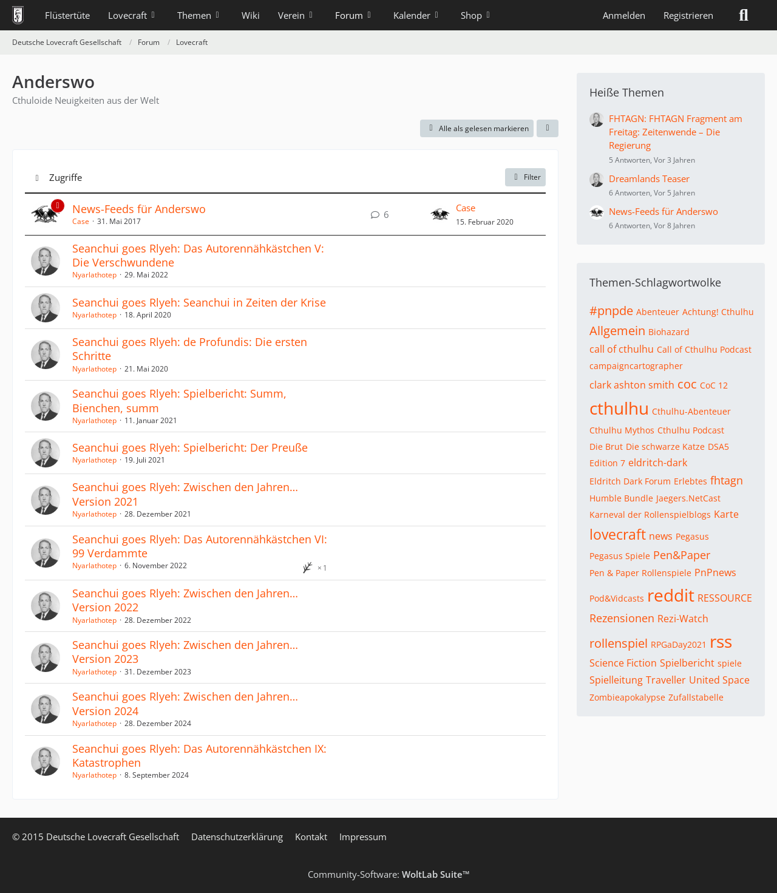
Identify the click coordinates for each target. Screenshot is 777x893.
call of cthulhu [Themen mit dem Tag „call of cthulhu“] (621, 349)
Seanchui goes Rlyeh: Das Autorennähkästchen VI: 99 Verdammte (199, 546)
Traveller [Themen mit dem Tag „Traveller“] (666, 680)
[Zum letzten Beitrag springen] (440, 214)
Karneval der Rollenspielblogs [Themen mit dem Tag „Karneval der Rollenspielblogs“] (650, 514)
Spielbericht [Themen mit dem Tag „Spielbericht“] (687, 663)
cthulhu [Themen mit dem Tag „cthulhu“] (619, 407)
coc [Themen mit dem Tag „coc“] (687, 384)
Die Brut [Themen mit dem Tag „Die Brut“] (606, 446)
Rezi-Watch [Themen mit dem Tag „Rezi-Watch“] (682, 618)
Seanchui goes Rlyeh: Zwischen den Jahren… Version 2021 (185, 494)
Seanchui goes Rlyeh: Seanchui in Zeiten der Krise (199, 302)
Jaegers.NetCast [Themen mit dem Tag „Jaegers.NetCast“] (688, 498)
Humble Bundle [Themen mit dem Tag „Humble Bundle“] (621, 498)
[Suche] (743, 15)
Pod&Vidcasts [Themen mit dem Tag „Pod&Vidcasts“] (616, 598)
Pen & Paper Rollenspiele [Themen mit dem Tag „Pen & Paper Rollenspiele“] (640, 573)
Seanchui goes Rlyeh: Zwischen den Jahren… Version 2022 (185, 600)
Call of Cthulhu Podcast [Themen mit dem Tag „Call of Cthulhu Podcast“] (704, 349)
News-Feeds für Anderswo (139, 209)
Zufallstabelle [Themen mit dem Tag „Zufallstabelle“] (696, 697)
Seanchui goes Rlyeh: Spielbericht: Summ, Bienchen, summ (179, 400)
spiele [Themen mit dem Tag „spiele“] (730, 663)
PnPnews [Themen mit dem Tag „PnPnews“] (715, 572)
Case (80, 221)
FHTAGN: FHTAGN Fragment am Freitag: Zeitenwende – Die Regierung (675, 131)
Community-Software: (389, 874)
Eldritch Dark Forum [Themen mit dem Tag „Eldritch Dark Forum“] (630, 481)
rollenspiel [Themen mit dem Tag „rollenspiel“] (618, 643)
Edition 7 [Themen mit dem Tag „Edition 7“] (607, 463)
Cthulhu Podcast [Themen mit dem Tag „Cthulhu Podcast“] (690, 430)
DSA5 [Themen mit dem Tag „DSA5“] (718, 446)
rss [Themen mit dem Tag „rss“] (721, 641)
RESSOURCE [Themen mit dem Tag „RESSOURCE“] (724, 598)
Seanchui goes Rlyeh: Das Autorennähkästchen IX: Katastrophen (199, 755)
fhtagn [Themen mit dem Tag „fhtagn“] (726, 480)
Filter (525, 177)
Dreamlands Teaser (649, 178)
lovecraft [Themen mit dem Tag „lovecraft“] (617, 534)
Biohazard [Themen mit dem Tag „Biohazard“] (669, 332)
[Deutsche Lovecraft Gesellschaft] (18, 15)
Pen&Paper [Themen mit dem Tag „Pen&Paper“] (681, 555)
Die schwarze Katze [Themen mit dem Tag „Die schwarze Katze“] (665, 446)
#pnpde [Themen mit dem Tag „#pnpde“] (611, 310)
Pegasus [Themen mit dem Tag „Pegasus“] (692, 536)
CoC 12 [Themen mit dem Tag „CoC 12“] (714, 385)
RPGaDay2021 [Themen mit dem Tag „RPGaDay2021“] (679, 644)
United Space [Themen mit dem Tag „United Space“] (719, 680)
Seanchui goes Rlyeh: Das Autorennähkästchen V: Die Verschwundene (198, 255)
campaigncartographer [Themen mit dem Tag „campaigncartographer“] (636, 366)
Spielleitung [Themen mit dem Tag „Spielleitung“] (616, 680)
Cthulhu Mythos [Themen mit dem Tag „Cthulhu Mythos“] (621, 430)
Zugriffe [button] (65, 177)
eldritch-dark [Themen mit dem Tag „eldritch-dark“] (657, 462)
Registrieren (688, 15)
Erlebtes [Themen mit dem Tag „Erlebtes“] (690, 481)
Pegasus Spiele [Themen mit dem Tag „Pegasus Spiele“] (619, 556)
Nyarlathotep (94, 275)
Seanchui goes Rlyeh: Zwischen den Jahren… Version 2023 (185, 651)
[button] (547, 129)
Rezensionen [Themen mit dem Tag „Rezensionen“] (621, 618)
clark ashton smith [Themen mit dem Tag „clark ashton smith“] (631, 385)
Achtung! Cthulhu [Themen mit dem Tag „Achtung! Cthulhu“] (718, 311)
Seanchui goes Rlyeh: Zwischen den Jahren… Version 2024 (185, 703)
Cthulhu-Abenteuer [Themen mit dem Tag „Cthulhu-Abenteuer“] (691, 411)
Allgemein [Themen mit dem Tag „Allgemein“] (617, 330)
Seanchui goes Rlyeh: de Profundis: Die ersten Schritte (189, 348)
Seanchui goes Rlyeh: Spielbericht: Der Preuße (190, 447)
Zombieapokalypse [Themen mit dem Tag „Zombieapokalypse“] (627, 697)
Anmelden (624, 15)
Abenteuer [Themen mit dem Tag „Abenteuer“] (657, 311)
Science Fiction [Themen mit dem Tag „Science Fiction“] (623, 663)
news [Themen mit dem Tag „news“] (661, 536)
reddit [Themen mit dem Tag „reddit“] (670, 594)
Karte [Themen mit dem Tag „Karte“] (726, 514)
